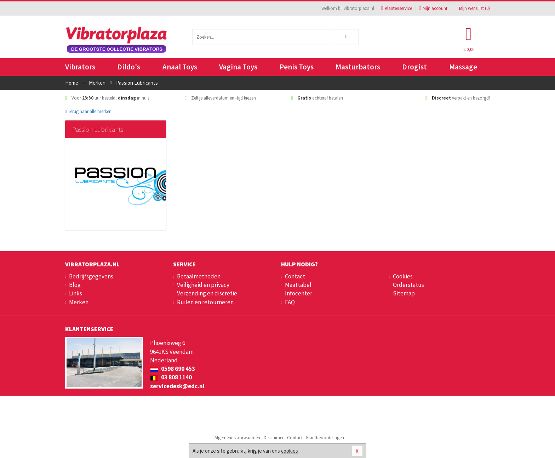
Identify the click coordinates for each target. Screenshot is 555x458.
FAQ (290, 302)
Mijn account (433, 8)
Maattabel (298, 285)
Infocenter (298, 293)
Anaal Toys (179, 67)
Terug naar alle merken (88, 111)
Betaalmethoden (199, 276)
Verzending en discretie (207, 293)
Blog (75, 285)
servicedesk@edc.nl (177, 386)
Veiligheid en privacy (203, 285)
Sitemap (404, 293)
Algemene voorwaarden (237, 438)
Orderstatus (408, 285)
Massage (463, 67)
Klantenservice (396, 8)
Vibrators (80, 67)
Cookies (403, 276)
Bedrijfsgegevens (91, 276)
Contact (295, 276)
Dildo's (128, 67)
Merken (78, 302)
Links (75, 293)
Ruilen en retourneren (205, 302)
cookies (289, 450)
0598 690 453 (172, 369)
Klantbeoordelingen (325, 438)
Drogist (414, 67)
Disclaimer (274, 438)
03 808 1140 (171, 377)
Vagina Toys (238, 67)
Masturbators (358, 67)
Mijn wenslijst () (472, 8)
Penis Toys (297, 67)
